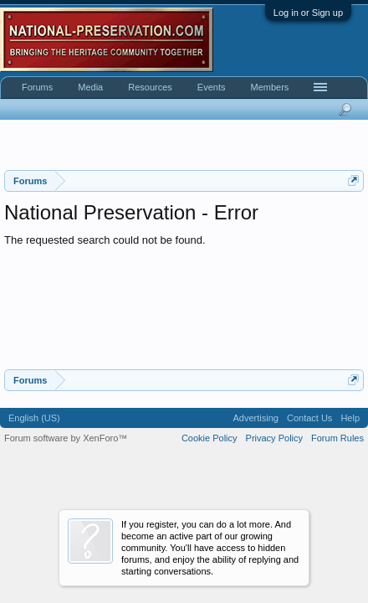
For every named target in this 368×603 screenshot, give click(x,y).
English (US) (34, 418)
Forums (37, 87)
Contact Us (309, 418)
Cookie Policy (209, 438)
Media (90, 87)
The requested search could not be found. (105, 240)
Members (269, 87)
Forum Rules (337, 438)
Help (350, 418)
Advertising (256, 418)
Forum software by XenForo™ (65, 438)
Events (211, 87)
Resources (150, 87)
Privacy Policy (274, 438)
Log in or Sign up (308, 13)
